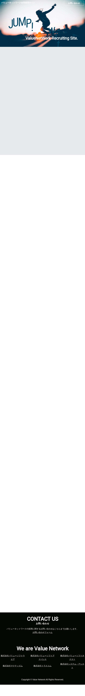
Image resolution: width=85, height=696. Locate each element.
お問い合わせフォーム (42, 644)
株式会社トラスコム (42, 677)
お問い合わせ (74, 3)
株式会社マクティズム (13, 677)
